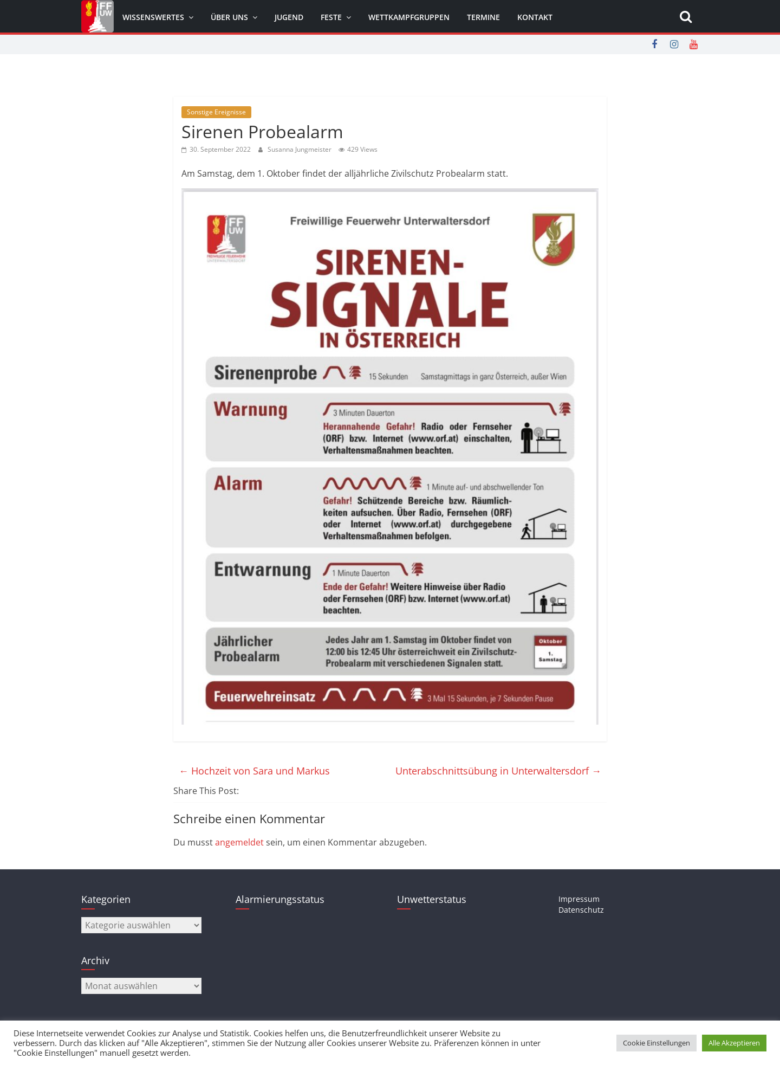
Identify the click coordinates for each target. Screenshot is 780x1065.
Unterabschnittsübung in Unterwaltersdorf (498, 770)
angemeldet (239, 842)
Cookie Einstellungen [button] (656, 1043)
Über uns (229, 17)
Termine (483, 17)
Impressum (579, 899)
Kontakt (534, 17)
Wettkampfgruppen (409, 17)
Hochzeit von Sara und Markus (254, 770)
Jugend (289, 17)
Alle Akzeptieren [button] (734, 1043)
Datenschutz (581, 910)
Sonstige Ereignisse (216, 112)
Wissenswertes (153, 17)
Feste (331, 17)
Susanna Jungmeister (300, 149)
